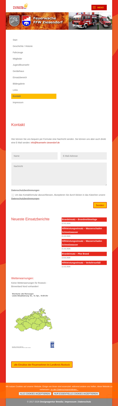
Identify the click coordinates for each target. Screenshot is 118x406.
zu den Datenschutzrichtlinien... (64, 389)
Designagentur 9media (51, 401)
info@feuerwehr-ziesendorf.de (45, 142)
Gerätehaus (18, 71)
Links (15, 90)
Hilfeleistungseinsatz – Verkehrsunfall (81, 262)
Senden (100, 205)
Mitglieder (17, 58)
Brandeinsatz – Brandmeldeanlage (79, 219)
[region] (59, 21)
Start (15, 40)
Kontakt (17, 96)
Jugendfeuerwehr (21, 65)
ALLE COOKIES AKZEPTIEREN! (35, 394)
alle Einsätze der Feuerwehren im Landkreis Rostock (42, 364)
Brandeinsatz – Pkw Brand (75, 254)
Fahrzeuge (18, 52)
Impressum (18, 102)
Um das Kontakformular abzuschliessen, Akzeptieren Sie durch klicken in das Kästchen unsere (58, 197)
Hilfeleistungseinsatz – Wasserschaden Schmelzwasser (82, 230)
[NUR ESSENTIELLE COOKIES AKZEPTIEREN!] (114, 390)
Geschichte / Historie (23, 46)
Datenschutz (84, 401)
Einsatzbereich (20, 77)
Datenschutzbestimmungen (25, 198)
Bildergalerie (19, 83)
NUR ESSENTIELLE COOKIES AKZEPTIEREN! (76, 394)
